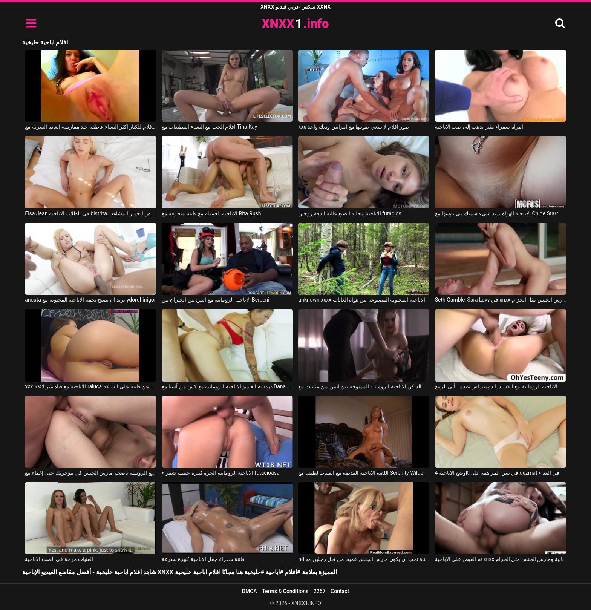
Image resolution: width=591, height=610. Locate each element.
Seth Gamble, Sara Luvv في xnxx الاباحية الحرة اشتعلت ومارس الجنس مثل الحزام (500, 300)
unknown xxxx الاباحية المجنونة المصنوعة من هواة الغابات (361, 300)
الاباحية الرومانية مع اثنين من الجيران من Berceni (215, 300)
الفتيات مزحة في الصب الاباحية (59, 559)
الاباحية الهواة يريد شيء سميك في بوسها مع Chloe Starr (496, 213)
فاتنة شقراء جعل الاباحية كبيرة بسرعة (203, 559)
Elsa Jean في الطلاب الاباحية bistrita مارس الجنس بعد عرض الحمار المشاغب (90, 213)
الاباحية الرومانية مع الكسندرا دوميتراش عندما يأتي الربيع (496, 386)
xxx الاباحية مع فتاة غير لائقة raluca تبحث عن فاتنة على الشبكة (90, 386)
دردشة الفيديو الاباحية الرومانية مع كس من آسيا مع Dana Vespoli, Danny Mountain (227, 386)
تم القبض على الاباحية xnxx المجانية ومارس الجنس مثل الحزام (500, 559)
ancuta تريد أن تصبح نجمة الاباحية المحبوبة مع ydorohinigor (90, 300)
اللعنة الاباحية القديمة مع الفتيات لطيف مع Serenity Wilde (360, 473)
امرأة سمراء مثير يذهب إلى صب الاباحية (479, 127)
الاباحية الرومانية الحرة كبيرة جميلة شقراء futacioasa (221, 473)
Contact (340, 591)
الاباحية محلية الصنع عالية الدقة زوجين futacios (349, 213)
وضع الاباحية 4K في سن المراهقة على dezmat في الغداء (497, 473)
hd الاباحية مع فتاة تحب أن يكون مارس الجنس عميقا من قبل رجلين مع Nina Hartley (363, 559)
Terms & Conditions (285, 591)
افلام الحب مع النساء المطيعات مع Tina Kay (209, 127)
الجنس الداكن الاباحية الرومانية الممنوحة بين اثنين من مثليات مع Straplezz (363, 386)
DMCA (249, 591)
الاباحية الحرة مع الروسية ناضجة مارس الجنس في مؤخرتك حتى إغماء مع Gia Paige (90, 473)
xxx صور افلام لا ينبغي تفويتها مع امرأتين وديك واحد (353, 127)
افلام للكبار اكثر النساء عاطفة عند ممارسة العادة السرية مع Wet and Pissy (90, 127)
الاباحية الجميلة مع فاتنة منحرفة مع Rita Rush (211, 213)
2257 (320, 591)
